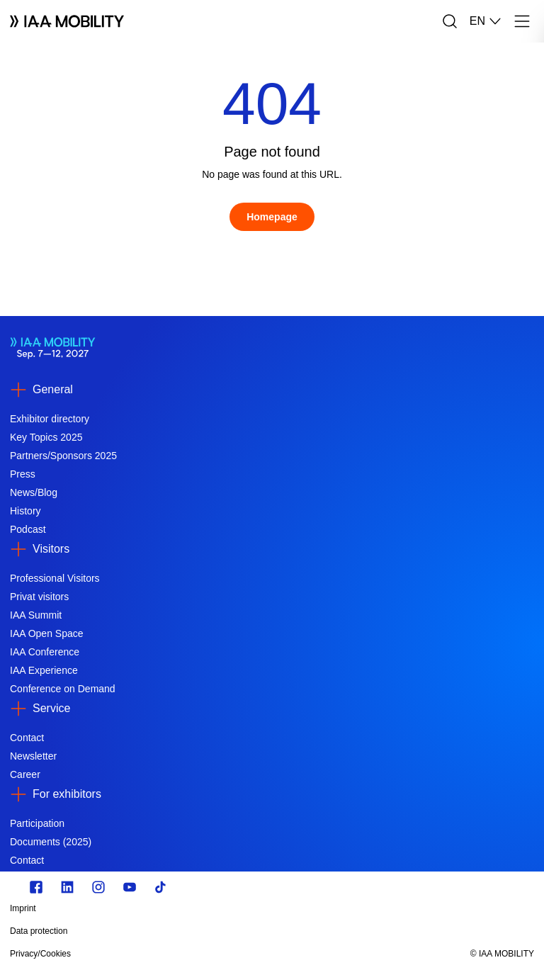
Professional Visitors (55, 578)
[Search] (450, 21)
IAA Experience (44, 670)
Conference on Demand (62, 688)
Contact (27, 737)
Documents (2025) (50, 841)
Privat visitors (39, 596)
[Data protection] (193, 931)
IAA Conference (44, 652)
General (53, 389)
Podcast (28, 529)
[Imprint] (193, 908)
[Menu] (522, 21)
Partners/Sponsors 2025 (63, 455)
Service (51, 708)
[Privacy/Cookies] (193, 953)
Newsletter (33, 756)
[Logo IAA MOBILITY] (67, 21)
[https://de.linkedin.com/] (67, 887)
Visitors (51, 549)
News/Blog (33, 492)
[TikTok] (160, 887)
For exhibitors (67, 794)
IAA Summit (36, 615)
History (25, 511)
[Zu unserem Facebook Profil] (36, 887)
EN (486, 21)
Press (22, 474)
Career (25, 774)
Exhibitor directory (49, 418)
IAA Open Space (47, 633)
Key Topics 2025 (46, 437)
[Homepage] (272, 217)
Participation (37, 823)
